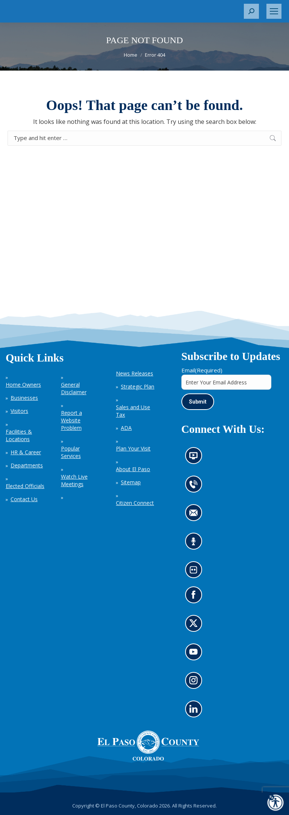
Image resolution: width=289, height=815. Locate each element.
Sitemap (131, 482)
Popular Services (71, 452)
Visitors (19, 410)
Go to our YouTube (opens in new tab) (195, 654)
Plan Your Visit (133, 448)
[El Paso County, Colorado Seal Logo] (148, 746)
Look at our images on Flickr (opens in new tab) (195, 572)
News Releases (134, 373)
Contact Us (24, 499)
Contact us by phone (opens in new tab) (195, 487)
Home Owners (23, 384)
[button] (251, 11)
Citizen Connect (135, 502)
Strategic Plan (137, 386)
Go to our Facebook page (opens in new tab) (195, 597)
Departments (27, 465)
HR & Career (26, 452)
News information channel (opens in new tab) (195, 458)
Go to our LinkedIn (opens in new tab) (195, 711)
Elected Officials (25, 486)
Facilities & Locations (19, 435)
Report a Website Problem (71, 420)
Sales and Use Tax (133, 411)
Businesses (24, 397)
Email (201, 370)
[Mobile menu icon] (273, 11)
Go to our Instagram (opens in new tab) (195, 683)
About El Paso (133, 469)
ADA (126, 427)
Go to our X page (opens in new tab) (195, 626)
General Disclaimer (74, 388)
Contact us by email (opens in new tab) (195, 515)
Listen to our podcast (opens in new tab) (195, 544)
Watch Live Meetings (74, 480)
